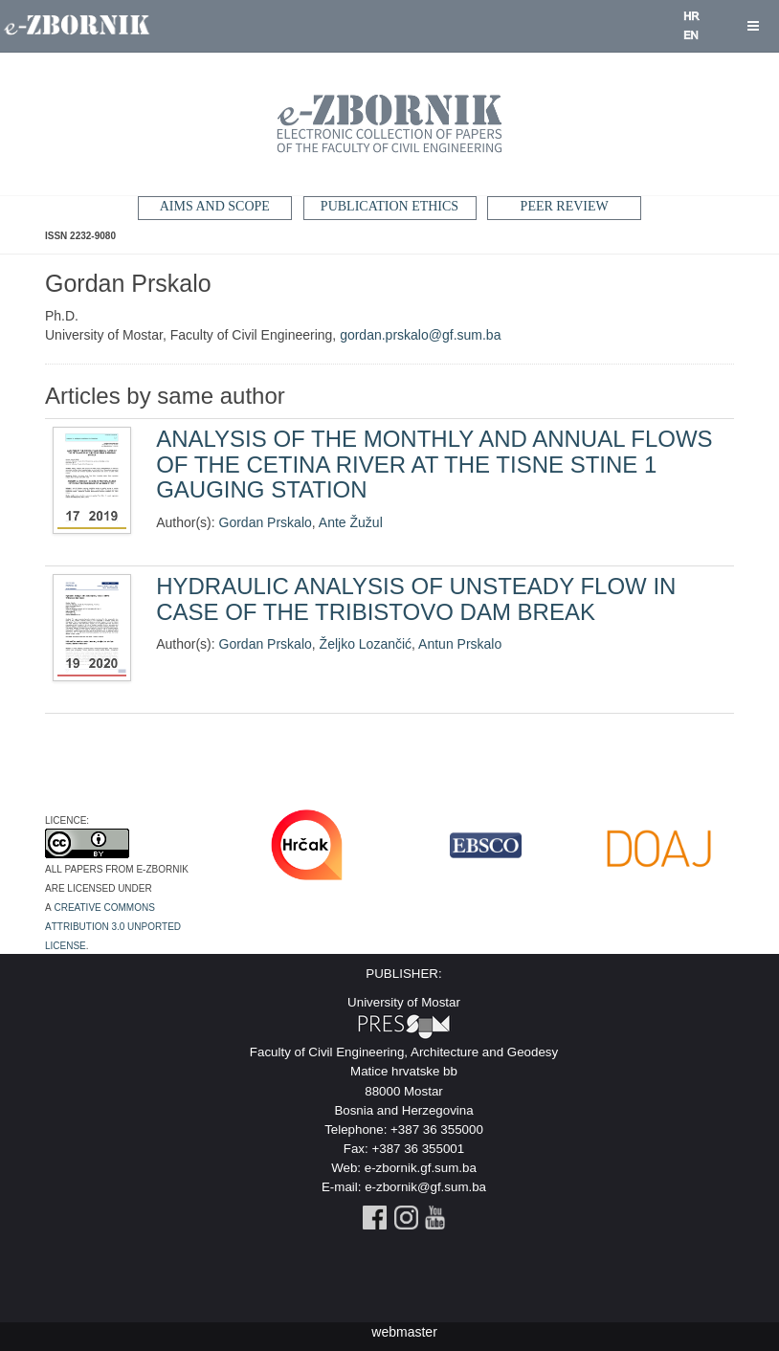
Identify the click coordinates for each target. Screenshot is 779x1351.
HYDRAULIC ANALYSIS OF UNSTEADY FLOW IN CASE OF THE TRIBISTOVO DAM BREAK (416, 598)
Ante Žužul (351, 522)
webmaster (403, 1332)
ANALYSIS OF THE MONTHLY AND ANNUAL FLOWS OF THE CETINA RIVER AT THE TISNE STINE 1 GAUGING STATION (434, 464)
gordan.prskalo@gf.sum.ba (420, 335)
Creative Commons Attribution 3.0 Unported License (113, 925)
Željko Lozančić (366, 644)
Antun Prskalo (459, 644)
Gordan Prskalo (265, 522)
